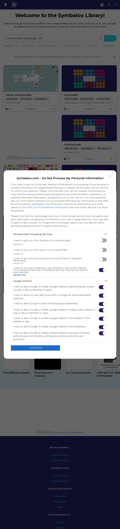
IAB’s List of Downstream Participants (47, 207)
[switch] (103, 240)
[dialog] (60, 264)
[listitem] (60, 234)
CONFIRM (35, 348)
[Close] (110, 176)
